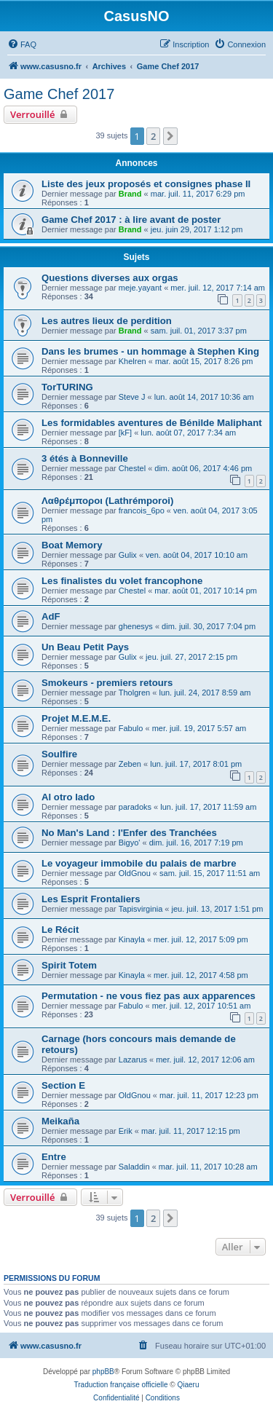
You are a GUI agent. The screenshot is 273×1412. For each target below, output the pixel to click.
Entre (53, 1156)
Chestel (132, 468)
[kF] (125, 432)
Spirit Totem (69, 965)
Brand (130, 193)
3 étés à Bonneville (84, 458)
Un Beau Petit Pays (85, 647)
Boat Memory (72, 545)
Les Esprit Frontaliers (91, 899)
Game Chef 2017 (59, 94)
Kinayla (132, 939)
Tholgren (134, 692)
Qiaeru (188, 1385)
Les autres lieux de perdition (106, 320)
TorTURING (67, 387)
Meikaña (60, 1121)
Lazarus (133, 1059)
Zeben (130, 764)
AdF (50, 616)
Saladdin (134, 1166)
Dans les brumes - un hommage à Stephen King (150, 351)
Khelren (132, 361)
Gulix (128, 555)
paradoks (135, 806)
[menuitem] (21, 44)
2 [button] (153, 136)
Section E (63, 1085)
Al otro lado (68, 797)
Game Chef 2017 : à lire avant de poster (131, 219)
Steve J (132, 397)
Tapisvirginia (141, 908)
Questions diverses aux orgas (109, 277)
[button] (170, 136)
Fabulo (131, 728)
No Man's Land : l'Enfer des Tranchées (129, 832)
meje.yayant (140, 287)
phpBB (103, 1372)
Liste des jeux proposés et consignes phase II (145, 183)
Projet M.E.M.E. (76, 718)
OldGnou (135, 873)
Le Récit (60, 929)
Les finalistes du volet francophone (121, 580)
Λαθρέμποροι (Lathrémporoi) (107, 500)
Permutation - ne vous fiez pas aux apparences (148, 995)
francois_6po (142, 510)
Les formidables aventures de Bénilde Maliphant (151, 422)
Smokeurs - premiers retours (107, 682)
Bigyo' (130, 842)
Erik (125, 1131)
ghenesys (136, 626)
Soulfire (59, 754)
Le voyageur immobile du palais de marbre (139, 863)
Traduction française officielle (121, 1385)
